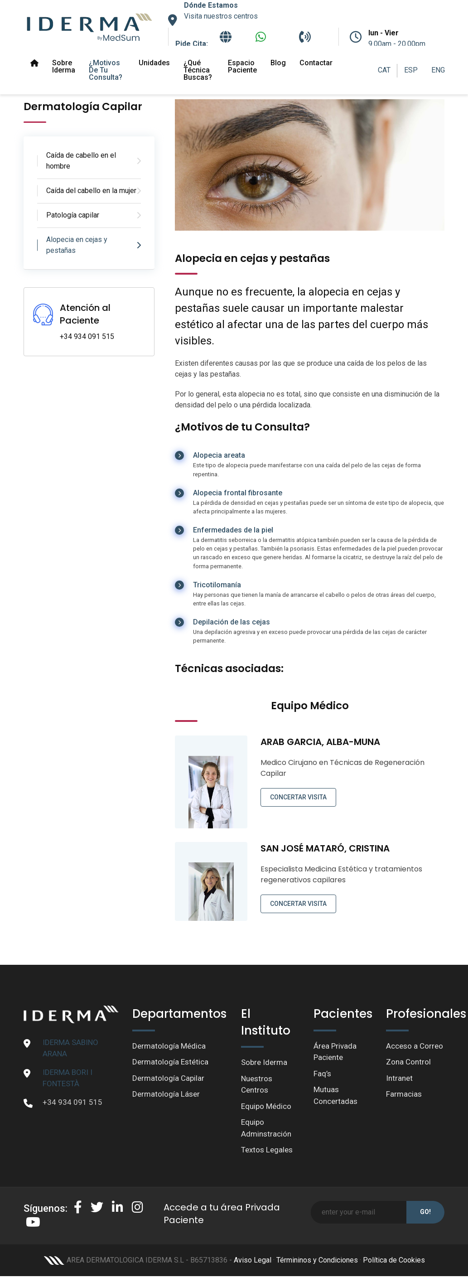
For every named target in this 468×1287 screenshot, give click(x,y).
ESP (411, 70)
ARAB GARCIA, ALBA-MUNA (320, 741)
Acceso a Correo (414, 1045)
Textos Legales (267, 1149)
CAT (384, 70)
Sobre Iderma (63, 66)
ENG (438, 70)
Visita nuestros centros (221, 16)
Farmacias (404, 1093)
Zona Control (408, 1061)
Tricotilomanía (217, 585)
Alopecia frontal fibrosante (237, 493)
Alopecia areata (219, 455)
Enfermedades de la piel (233, 530)
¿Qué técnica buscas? (197, 70)
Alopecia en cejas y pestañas (76, 245)
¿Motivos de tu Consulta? (105, 70)
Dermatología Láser (166, 1093)
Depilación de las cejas (231, 622)
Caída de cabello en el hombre (81, 160)
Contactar (316, 62)
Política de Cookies (394, 1260)
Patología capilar (72, 215)
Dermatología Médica (169, 1045)
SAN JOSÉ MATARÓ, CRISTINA (325, 848)
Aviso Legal (252, 1260)
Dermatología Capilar (168, 1078)
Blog (278, 62)
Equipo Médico (266, 1106)
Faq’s (322, 1073)
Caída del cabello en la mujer (91, 190)
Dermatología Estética (170, 1061)
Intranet (399, 1078)
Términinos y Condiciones (317, 1260)
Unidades (154, 62)
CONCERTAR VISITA (298, 797)
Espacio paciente (242, 66)
